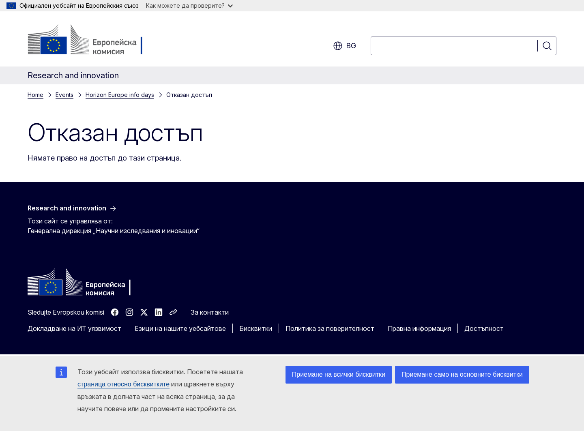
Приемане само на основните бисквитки (462, 374)
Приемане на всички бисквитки (338, 374)
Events (64, 94)
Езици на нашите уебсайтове (180, 328)
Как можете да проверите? (189, 5)
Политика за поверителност (330, 328)
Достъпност (484, 328)
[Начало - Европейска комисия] (93, 40)
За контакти (210, 312)
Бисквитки (255, 328)
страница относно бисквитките (123, 384)
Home (35, 94)
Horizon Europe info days (120, 94)
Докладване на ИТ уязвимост (74, 328)
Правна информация (419, 328)
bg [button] (344, 46)
